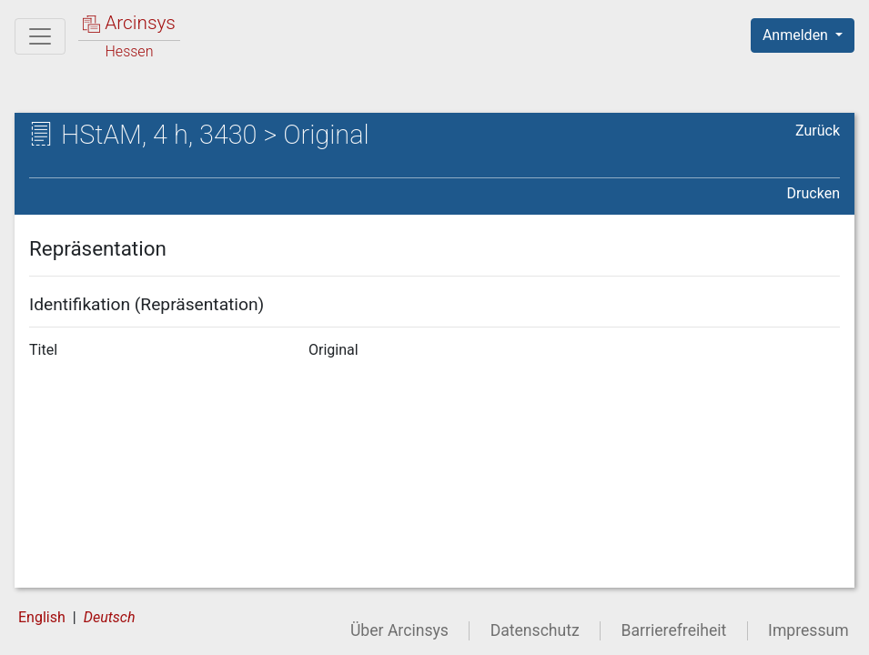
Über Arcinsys (399, 630)
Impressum (808, 630)
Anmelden (797, 35)
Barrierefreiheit (674, 630)
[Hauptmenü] (40, 36)
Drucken (813, 193)
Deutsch (110, 617)
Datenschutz (535, 630)
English (42, 617)
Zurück (817, 130)
